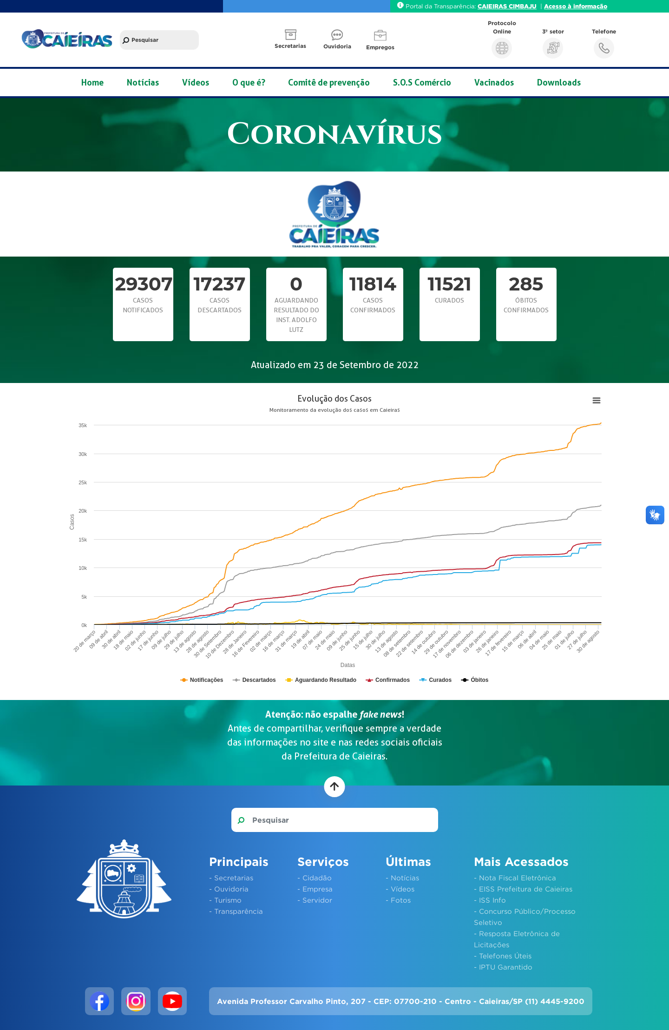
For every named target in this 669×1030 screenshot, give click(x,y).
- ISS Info (490, 900)
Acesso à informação (575, 6)
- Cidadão (314, 877)
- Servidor (314, 900)
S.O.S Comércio (422, 82)
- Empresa (315, 888)
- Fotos (398, 900)
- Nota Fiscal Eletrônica (515, 877)
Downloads (559, 82)
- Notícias (402, 877)
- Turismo (225, 900)
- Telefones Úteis (502, 955)
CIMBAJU (523, 6)
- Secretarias (231, 877)
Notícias (143, 82)
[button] (291, 40)
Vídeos (195, 82)
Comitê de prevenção (329, 82)
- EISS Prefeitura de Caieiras (523, 888)
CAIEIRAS (493, 6)
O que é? (248, 82)
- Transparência (236, 911)
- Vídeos (400, 888)
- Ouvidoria (229, 888)
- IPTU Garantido (503, 967)
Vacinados (494, 82)
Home (92, 82)
